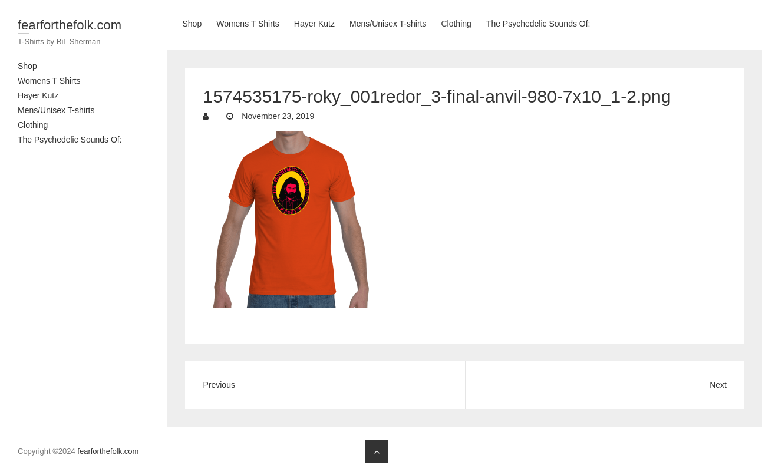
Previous (219, 385)
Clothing (33, 125)
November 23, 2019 (276, 116)
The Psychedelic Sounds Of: (70, 139)
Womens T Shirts (49, 80)
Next (718, 385)
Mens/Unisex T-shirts (56, 110)
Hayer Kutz (38, 95)
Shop (27, 66)
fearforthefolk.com (69, 25)
